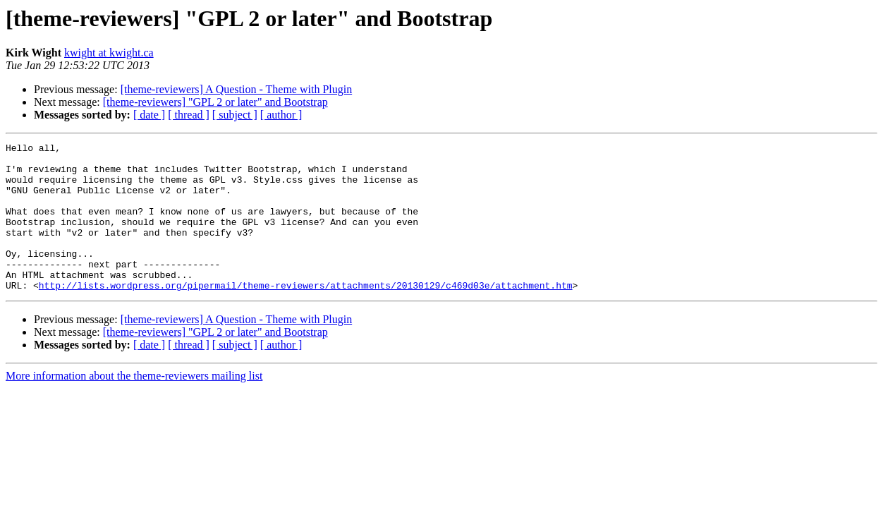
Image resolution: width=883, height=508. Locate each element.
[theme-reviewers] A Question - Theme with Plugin (237, 89)
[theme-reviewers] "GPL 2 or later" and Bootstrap (215, 102)
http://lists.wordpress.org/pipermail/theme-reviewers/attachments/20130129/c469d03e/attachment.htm (306, 314)
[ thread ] (188, 115)
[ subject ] (234, 115)
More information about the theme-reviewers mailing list (134, 405)
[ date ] (149, 115)
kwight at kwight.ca (109, 53)
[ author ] (281, 115)
